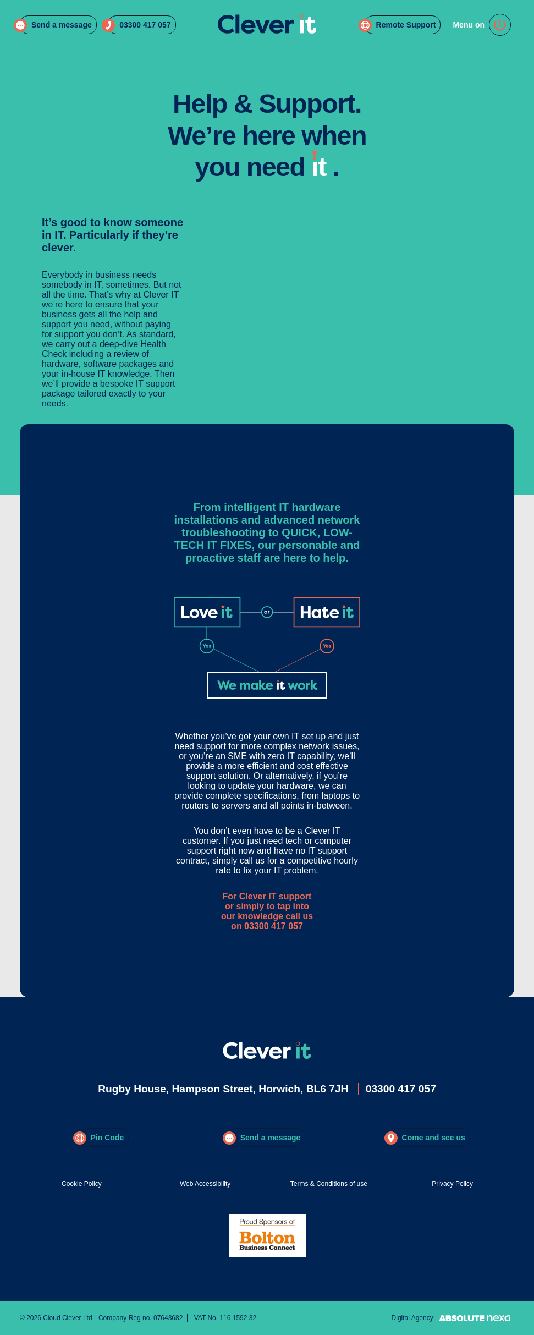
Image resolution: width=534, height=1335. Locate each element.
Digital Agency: (453, 1318)
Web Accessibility (205, 1184)
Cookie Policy (82, 1184)
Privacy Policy (452, 1184)
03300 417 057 (401, 1089)
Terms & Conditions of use (328, 1184)
